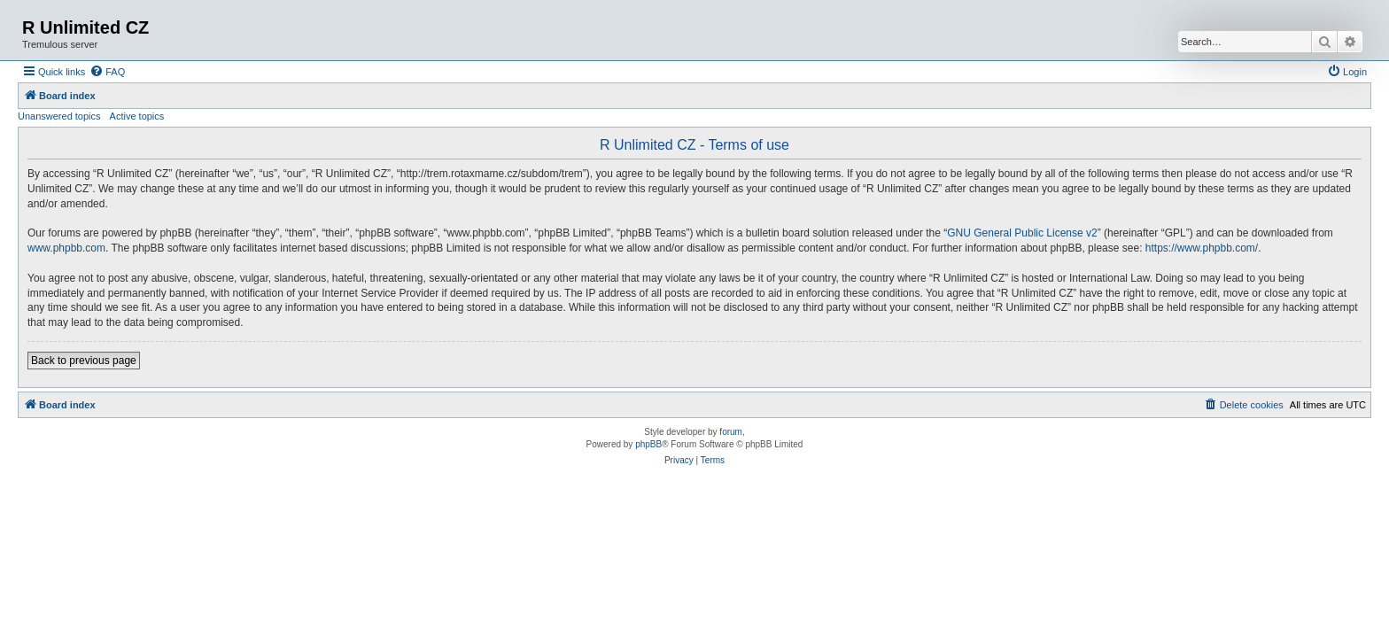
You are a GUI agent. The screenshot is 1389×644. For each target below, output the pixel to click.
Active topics (137, 116)
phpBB (648, 444)
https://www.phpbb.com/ (1201, 248)
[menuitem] (107, 71)
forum (730, 432)
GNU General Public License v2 (1022, 233)
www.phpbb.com (66, 248)
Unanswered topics (59, 116)
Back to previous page (83, 360)
